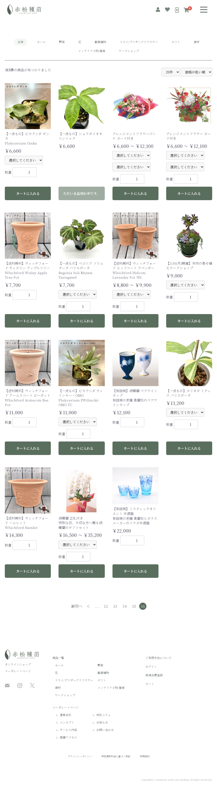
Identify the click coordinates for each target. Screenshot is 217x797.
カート (149, 684)
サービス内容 (68, 730)
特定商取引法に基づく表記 (115, 756)
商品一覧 (58, 658)
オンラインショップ (18, 664)
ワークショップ (129, 51)
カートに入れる (28, 193)
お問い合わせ (105, 730)
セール (41, 42)
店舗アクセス (68, 737)
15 (134, 606)
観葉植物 (100, 42)
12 (106, 606)
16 (143, 606)
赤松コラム (103, 715)
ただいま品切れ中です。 (81, 193)
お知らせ (102, 722)
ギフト (175, 42)
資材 (196, 42)
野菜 (62, 42)
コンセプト (67, 722)
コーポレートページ (18, 671)
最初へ (77, 606)
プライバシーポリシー (80, 756)
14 (125, 606)
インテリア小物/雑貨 (91, 51)
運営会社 (65, 715)
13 (115, 606)
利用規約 (145, 756)
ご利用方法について (158, 658)
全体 (20, 42)
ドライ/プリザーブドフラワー (139, 42)
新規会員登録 (154, 675)
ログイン (151, 666)
